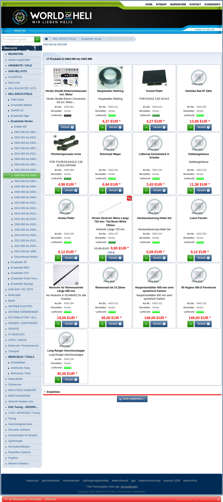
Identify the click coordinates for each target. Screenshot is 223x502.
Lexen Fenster (198, 218)
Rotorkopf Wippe (110, 154)
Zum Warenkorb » (184, 499)
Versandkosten (129, 486)
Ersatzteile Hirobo (91, 38)
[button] (37, 39)
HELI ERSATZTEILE (64, 38)
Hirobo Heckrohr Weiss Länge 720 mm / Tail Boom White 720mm (110, 222)
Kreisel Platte (154, 91)
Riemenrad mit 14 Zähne (110, 287)
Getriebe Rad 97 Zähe (198, 91)
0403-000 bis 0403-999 (119, 38)
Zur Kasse (206, 499)
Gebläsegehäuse (198, 154)
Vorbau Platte (66, 218)
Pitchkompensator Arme (66, 154)
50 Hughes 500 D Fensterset (198, 287)
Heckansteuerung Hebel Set (154, 218)
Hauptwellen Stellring (110, 91)
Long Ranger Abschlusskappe (66, 350)
